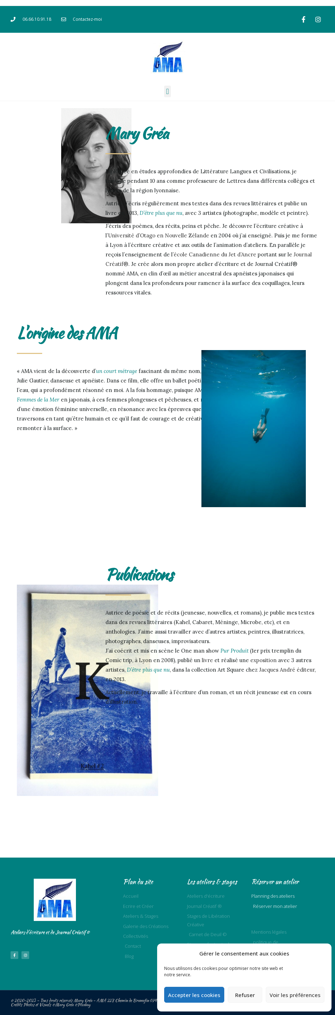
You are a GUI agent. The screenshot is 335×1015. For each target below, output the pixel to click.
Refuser (245, 994)
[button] (167, 91)
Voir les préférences (295, 994)
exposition (263, 660)
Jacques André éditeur (287, 669)
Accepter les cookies (194, 994)
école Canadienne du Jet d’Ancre (215, 254)
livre (207, 660)
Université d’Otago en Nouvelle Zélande (158, 235)
